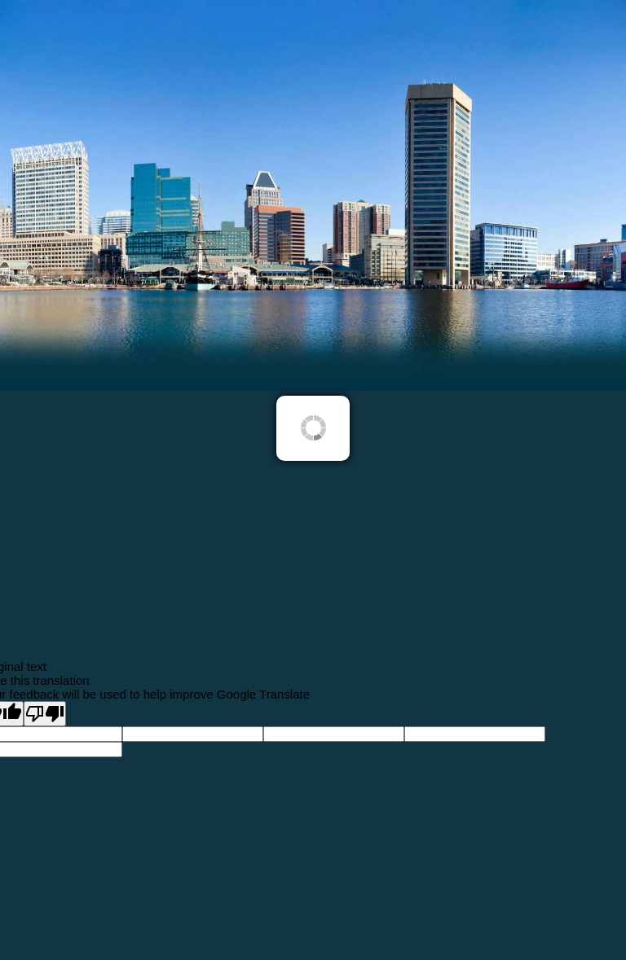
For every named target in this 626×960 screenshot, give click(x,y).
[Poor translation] (45, 713)
